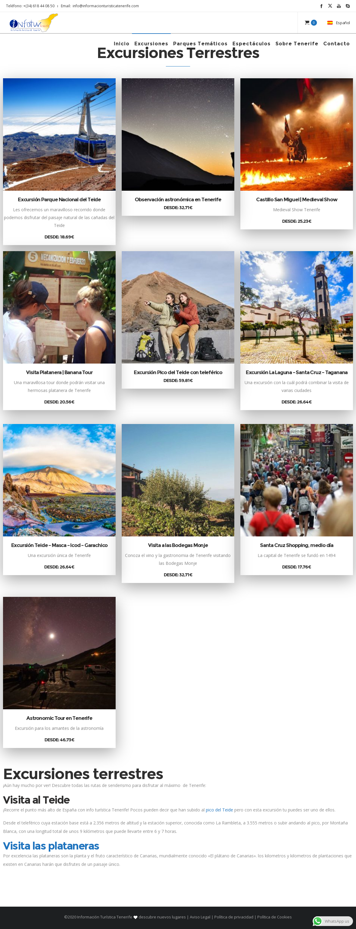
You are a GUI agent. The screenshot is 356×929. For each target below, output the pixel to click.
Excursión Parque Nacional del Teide (59, 199)
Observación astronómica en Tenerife (178, 199)
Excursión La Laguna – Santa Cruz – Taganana (297, 372)
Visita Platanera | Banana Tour (59, 372)
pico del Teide (219, 810)
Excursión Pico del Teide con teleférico (178, 372)
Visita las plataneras (51, 845)
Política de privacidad (233, 917)
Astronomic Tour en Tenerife (59, 718)
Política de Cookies (274, 917)
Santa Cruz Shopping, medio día (296, 545)
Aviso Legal (200, 917)
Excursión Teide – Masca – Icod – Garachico (59, 545)
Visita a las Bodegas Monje (178, 545)
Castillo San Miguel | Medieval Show (296, 199)
